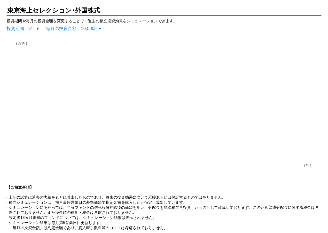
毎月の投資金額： (71, 28)
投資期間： (21, 28)
